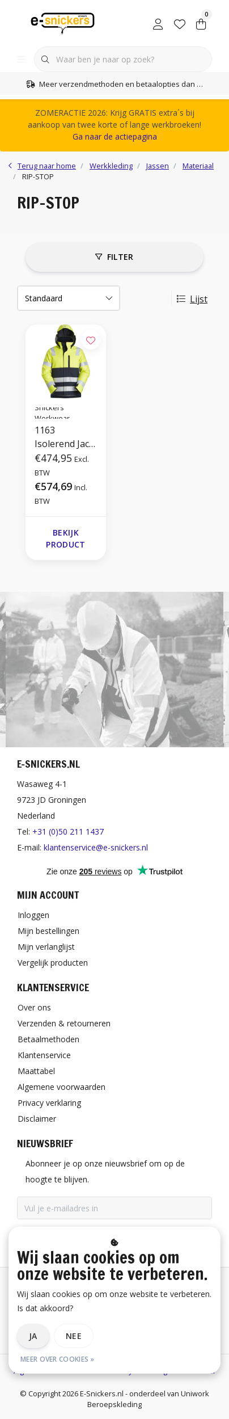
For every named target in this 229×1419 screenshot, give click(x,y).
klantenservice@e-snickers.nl (96, 847)
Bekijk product (65, 538)
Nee (74, 1335)
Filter (114, 256)
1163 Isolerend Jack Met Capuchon (66, 437)
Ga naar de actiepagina (115, 136)
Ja (33, 1335)
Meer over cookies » (57, 1359)
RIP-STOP (38, 176)
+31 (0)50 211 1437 (68, 831)
